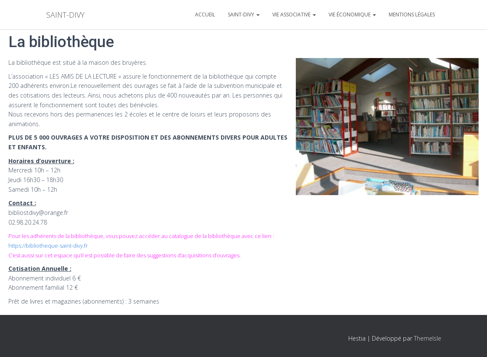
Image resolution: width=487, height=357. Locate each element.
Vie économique (352, 14)
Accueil (205, 14)
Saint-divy (244, 14)
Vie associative (294, 14)
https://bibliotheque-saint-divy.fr (48, 245)
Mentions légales (412, 14)
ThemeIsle (427, 338)
